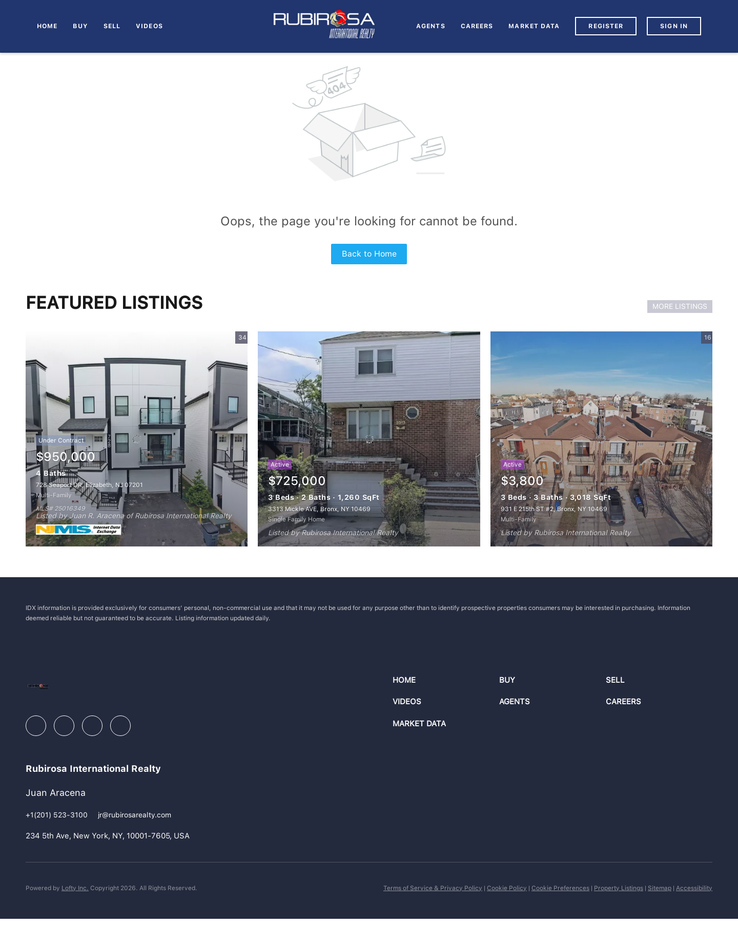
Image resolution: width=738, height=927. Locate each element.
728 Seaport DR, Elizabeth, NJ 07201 (89, 485)
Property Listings (618, 888)
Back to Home (369, 254)
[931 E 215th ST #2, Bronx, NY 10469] (601, 438)
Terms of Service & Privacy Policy (432, 888)
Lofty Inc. (75, 888)
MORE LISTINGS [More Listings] (679, 306)
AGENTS (430, 26)
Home (47, 26)
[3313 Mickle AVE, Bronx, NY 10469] (369, 438)
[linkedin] (64, 725)
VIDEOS (149, 26)
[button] (446, 680)
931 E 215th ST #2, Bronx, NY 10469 (554, 509)
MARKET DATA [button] (534, 26)
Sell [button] (112, 26)
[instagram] (92, 725)
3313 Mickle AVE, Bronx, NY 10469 (319, 509)
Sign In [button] (674, 26)
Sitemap (659, 888)
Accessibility (694, 888)
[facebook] (36, 725)
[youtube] (120, 725)
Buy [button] (80, 26)
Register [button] (605, 26)
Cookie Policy (507, 888)
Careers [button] (477, 26)
